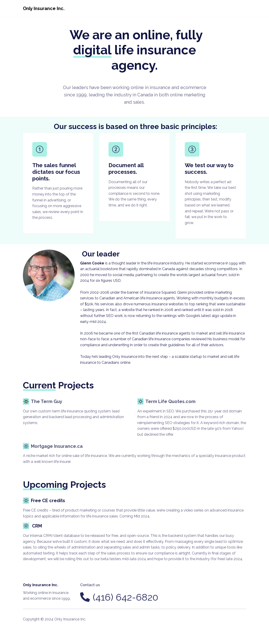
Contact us (90, 585)
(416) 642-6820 (125, 597)
